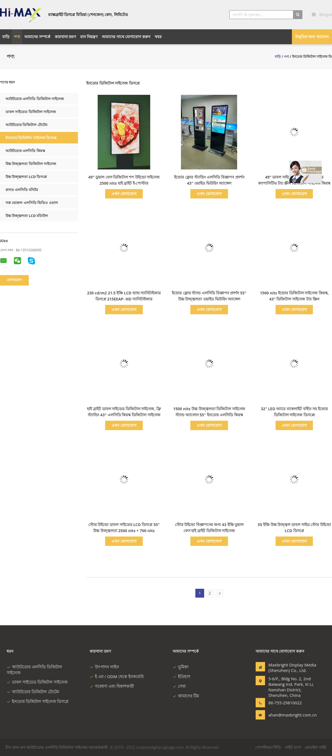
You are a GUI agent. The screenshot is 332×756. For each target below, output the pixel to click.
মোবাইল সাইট (315, 747)
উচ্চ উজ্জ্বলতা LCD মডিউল (27, 215)
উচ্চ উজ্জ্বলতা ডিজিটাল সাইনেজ (31, 163)
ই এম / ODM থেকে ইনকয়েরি (117, 676)
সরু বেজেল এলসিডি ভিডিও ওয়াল (32, 202)
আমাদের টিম (186, 696)
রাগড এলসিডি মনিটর (22, 189)
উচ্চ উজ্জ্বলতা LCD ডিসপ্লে (26, 176)
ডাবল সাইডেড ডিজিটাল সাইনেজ (31, 111)
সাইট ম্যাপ (293, 747)
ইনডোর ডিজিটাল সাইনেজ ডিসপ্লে (31, 137)
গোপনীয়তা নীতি (268, 747)
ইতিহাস (181, 676)
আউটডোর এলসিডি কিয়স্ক (25, 150)
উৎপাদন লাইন (104, 666)
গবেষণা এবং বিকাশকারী (112, 686)
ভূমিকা (180, 666)
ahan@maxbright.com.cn (285, 715)
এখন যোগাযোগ (123, 193)
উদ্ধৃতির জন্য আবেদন (312, 36)
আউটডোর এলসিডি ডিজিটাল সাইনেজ (35, 98)
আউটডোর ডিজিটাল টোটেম (26, 124)
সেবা (179, 686)
